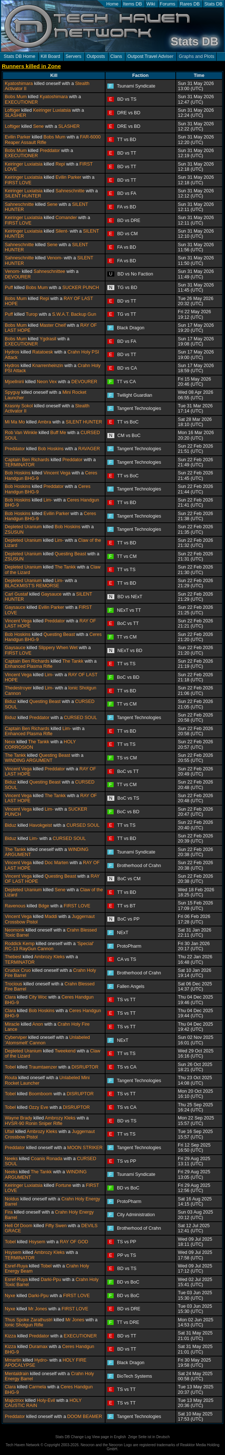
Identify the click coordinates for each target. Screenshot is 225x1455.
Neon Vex (47, 381)
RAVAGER (89, 448)
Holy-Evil (46, 1400)
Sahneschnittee (49, 271)
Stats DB (213, 4)
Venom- (55, 257)
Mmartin (13, 1360)
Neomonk (14, 930)
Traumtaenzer (43, 1067)
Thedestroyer (18, 688)
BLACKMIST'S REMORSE (32, 585)
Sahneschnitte (70, 190)
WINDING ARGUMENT (29, 760)
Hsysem (37, 1241)
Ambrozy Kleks (49, 956)
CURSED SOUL (80, 717)
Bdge (44, 905)
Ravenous (15, 905)
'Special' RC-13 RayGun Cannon (49, 946)
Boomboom (40, 1093)
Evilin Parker (18, 137)
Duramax (38, 1346)
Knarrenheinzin (47, 365)
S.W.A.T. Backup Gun (74, 314)
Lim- (47, 500)
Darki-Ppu (51, 1279)
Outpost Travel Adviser (150, 56)
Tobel (10, 1067)
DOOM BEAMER (84, 1416)
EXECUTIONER (21, 102)
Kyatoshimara (19, 83)
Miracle (12, 1024)
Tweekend (65, 1051)
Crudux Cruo (18, 970)
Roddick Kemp (20, 943)
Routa (11, 1077)
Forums (167, 4)
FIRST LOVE (18, 182)
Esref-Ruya (16, 1266)
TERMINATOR (20, 464)
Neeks (11, 1158)
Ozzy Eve (38, 1107)
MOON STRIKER (85, 1147)
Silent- (62, 231)
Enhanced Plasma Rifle (29, 666)
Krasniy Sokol (19, 405)
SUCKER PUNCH (80, 287)
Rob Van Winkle (21, 432)
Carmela (37, 1386)
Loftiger (12, 110)
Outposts (96, 56)
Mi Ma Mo (15, 422)
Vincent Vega (56, 472)
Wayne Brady (18, 1118)
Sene (38, 126)
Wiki (151, 4)
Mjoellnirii (14, 381)
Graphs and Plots (196, 56)
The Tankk (65, 567)
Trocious (13, 983)
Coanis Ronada (47, 1158)
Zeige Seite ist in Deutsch (148, 1437)
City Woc (38, 997)
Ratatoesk (42, 352)
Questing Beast (70, 553)
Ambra (44, 422)
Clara (10, 997)
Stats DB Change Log (73, 1437)
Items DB (132, 4)
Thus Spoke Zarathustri (29, 1319)
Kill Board (50, 56)
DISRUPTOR (85, 1067)
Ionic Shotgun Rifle (24, 1325)
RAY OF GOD (74, 1241)
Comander (66, 217)
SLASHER (15, 115)
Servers (73, 56)
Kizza (10, 1336)
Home (112, 4)
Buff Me (58, 432)
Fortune (63, 1185)
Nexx (10, 741)
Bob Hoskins (51, 448)
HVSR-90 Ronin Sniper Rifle (34, 1123)
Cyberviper (16, 1037)
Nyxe (10, 1295)
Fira (8, 1212)
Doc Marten (56, 862)
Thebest (13, 956)
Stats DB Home (19, 56)
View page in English (109, 1437)
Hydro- (41, 1360)
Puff (9, 287)
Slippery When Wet (58, 647)
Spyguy (12, 392)
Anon (37, 1024)
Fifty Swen (56, 1225)
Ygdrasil (48, 338)
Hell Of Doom (18, 1225)
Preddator (50, 150)
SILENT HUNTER (23, 196)
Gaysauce (51, 594)
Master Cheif (53, 325)
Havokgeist (40, 825)
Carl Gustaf (16, 594)
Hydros (12, 352)
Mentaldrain (17, 1373)
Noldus (12, 1199)
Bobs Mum (16, 96)
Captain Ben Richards (27, 459)
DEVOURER (18, 276)
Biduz (10, 701)
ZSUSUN (14, 532)
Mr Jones (37, 1308)
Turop (32, 314)
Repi (60, 164)
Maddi (51, 916)
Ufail (9, 1131)
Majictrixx (14, 1400)
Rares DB (190, 4)
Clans (116, 56)
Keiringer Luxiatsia (52, 110)
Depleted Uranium (23, 526)
